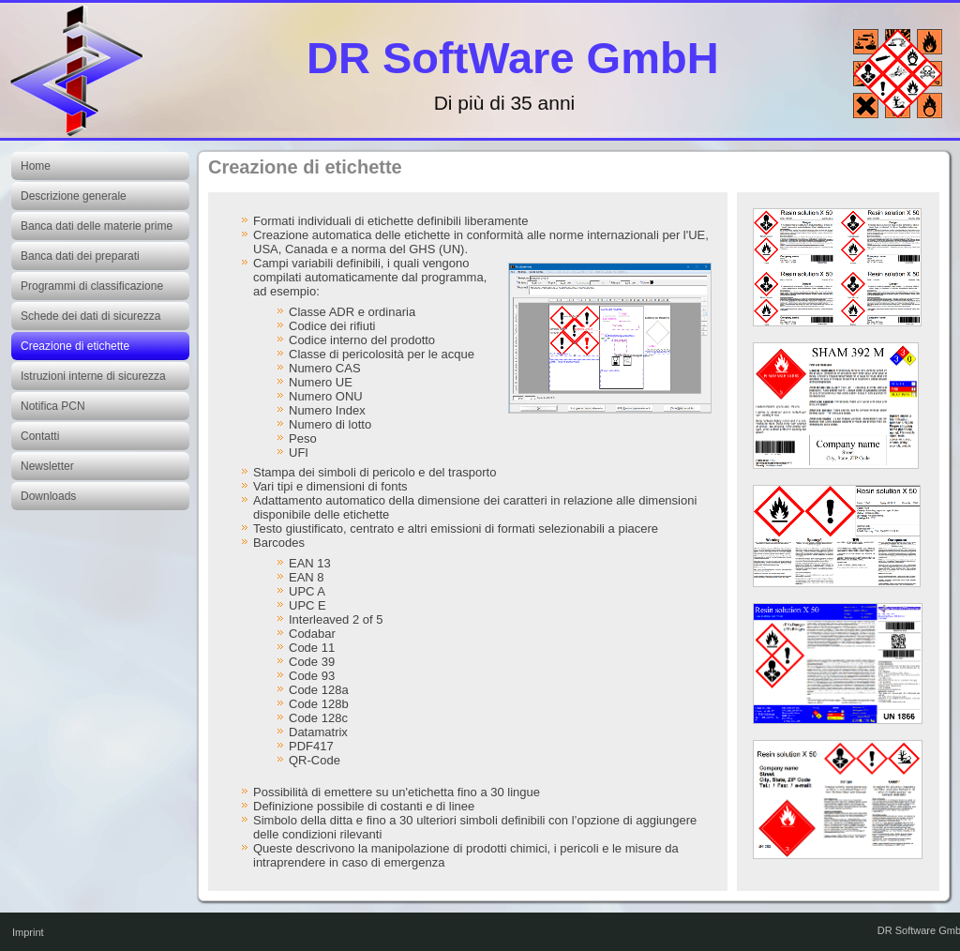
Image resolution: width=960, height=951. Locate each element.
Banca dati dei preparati (80, 256)
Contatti (40, 436)
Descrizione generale (74, 196)
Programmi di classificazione (92, 286)
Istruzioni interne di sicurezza (93, 376)
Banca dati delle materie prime (96, 226)
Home (36, 166)
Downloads (48, 496)
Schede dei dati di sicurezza (90, 316)
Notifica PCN (53, 406)
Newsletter (47, 466)
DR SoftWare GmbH (513, 58)
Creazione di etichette (75, 346)
